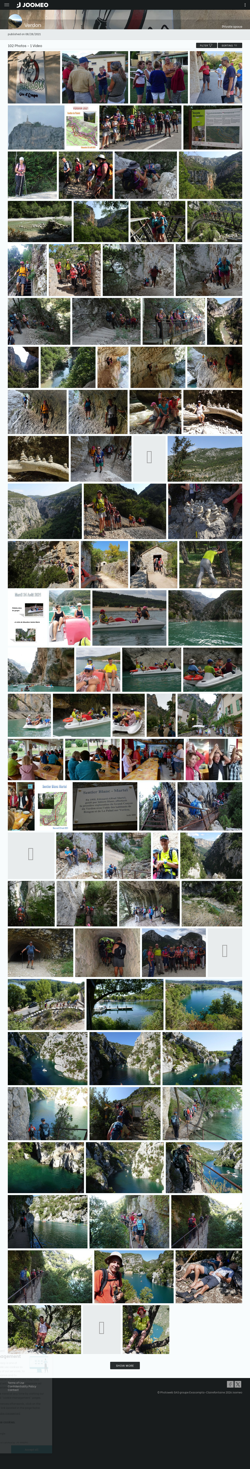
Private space (232, 26)
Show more (125, 1365)
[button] (10, 1449)
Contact (13, 1390)
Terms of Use (16, 1383)
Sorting (230, 45)
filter (206, 45)
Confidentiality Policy (22, 1386)
